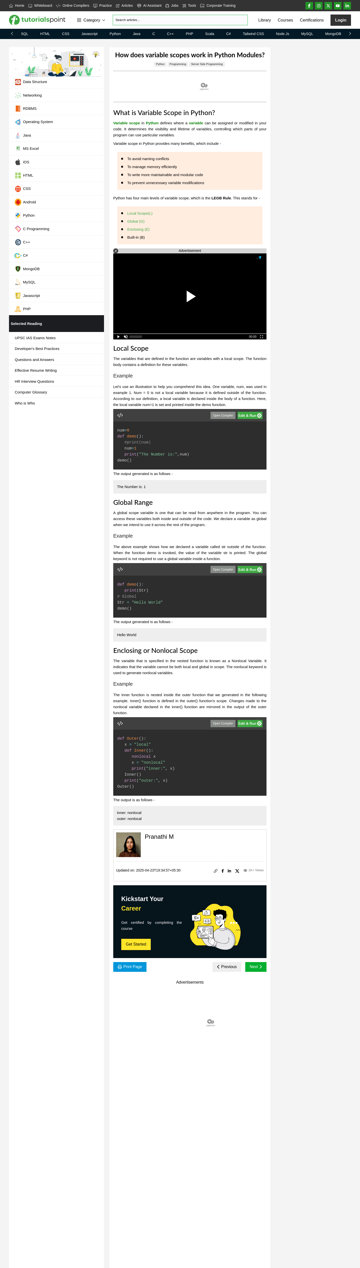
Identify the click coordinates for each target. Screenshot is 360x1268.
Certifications (312, 20)
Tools (189, 6)
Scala (209, 34)
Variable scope (126, 123)
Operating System (33, 122)
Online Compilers (72, 6)
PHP (189, 34)
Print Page (130, 967)
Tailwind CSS (253, 34)
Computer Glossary (31, 392)
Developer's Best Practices (37, 348)
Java (136, 34)
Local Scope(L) (139, 213)
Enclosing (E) (138, 229)
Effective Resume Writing (36, 370)
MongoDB (333, 34)
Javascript (90, 34)
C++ (170, 34)
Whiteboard (40, 6)
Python (115, 34)
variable (196, 123)
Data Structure (30, 82)
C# (228, 34)
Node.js (282, 34)
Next (256, 967)
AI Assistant (149, 6)
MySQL (307, 34)
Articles (124, 6)
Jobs (172, 6)
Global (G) (135, 221)
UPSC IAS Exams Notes (35, 338)
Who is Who (25, 403)
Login (340, 20)
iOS (21, 162)
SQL (24, 34)
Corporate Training (217, 6)
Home (16, 6)
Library (264, 20)
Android (25, 202)
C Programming (31, 229)
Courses (285, 20)
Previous (227, 967)
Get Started (136, 944)
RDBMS (25, 108)
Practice (102, 6)
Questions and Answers (34, 359)
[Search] (180, 20)
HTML (45, 34)
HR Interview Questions (34, 381)
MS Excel (26, 149)
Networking (28, 95)
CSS (66, 34)
